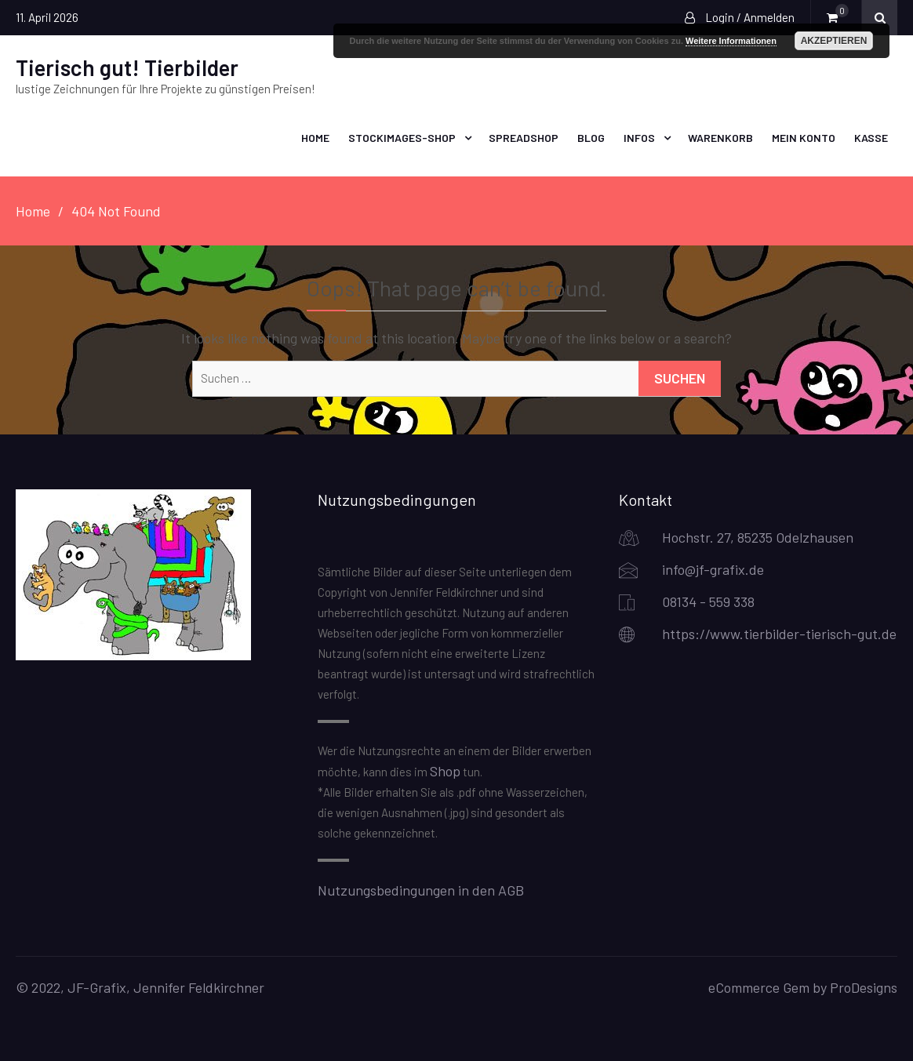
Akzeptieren (834, 40)
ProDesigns (863, 987)
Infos (639, 137)
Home (315, 137)
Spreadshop (523, 137)
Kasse (871, 137)
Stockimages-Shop (402, 137)
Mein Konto (803, 137)
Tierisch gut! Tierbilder (127, 67)
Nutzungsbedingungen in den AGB (421, 890)
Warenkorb (720, 137)
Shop (445, 770)
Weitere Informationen (731, 40)
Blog (591, 137)
